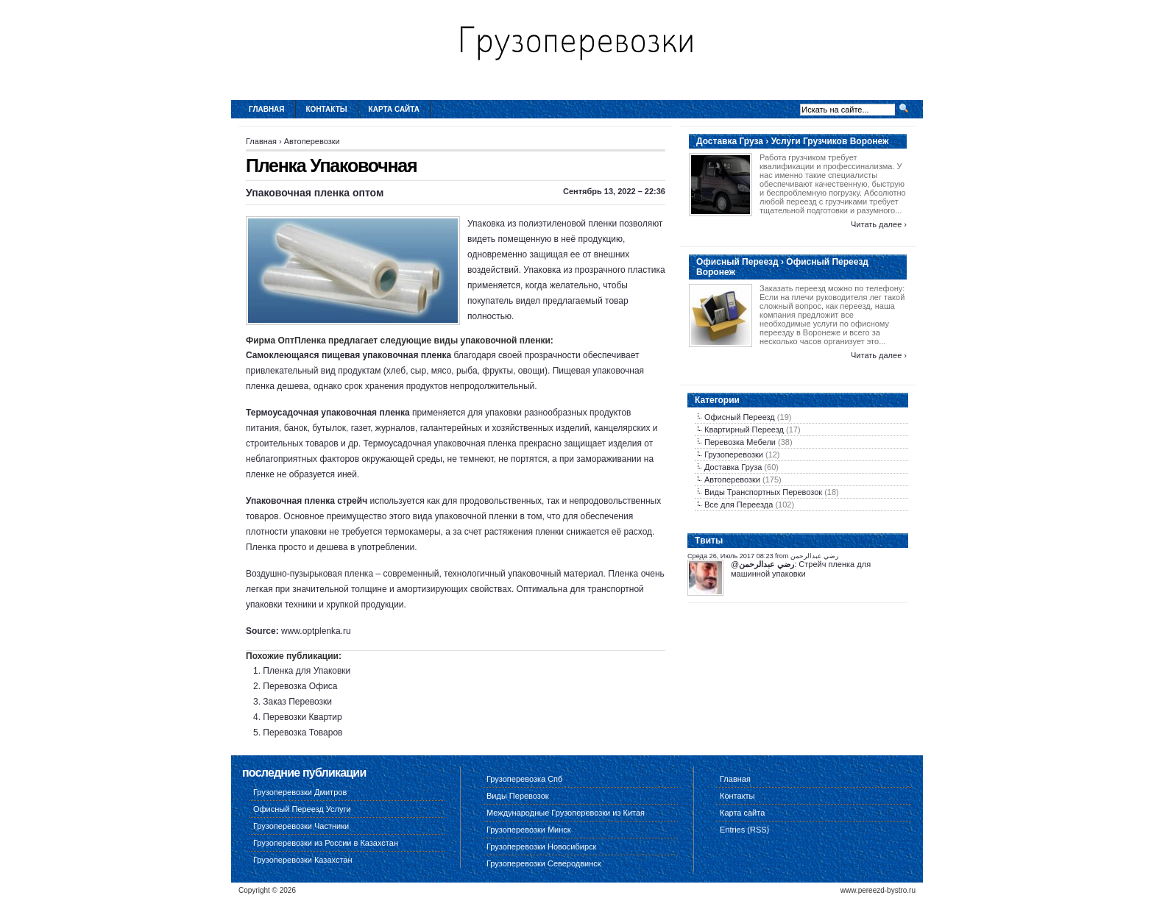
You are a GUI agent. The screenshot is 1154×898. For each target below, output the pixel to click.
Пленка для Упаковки (306, 671)
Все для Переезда (738, 504)
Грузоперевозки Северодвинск (543, 863)
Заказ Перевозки (297, 701)
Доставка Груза (733, 467)
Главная (267, 109)
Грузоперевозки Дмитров (300, 792)
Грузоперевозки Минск (528, 829)
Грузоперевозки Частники (301, 826)
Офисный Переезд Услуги (302, 809)
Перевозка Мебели (740, 442)
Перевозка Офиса (300, 686)
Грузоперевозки (733, 454)
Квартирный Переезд (744, 429)
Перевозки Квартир (302, 717)
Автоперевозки (312, 141)
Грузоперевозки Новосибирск (541, 846)
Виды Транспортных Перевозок (763, 492)
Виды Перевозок (517, 795)
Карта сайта (394, 109)
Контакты (326, 109)
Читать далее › (879, 224)
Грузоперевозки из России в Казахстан (325, 842)
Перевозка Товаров (302, 732)
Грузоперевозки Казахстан (303, 859)
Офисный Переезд (739, 417)
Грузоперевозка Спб (524, 778)
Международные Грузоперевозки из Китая (565, 812)
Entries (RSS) (744, 829)
